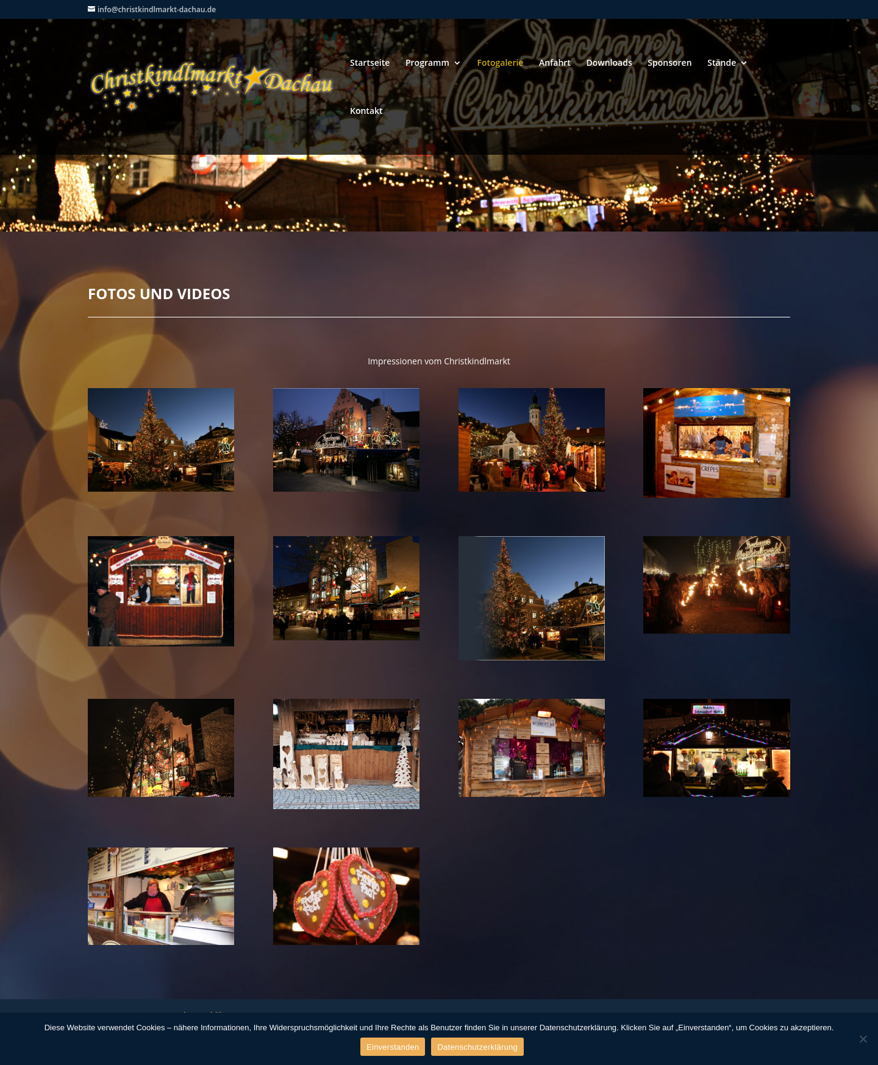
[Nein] (863, 1039)
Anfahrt (555, 63)
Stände (721, 63)
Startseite (370, 63)
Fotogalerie (500, 63)
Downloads (609, 63)
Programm (427, 63)
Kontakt (366, 111)
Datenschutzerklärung (477, 1047)
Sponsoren (669, 63)
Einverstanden (392, 1047)
